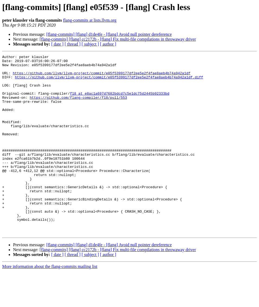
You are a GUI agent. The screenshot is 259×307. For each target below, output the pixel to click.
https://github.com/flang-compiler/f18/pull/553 (78, 106)
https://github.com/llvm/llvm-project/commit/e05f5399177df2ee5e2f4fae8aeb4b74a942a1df (101, 77)
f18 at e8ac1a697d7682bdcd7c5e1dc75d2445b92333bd (120, 101)
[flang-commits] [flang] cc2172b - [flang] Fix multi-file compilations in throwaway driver (118, 39)
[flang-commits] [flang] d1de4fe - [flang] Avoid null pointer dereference (109, 34)
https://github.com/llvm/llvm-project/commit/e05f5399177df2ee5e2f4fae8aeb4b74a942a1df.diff (109, 81)
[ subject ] (90, 44)
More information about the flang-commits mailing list (49, 302)
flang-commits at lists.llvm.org (89, 20)
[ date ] (57, 44)
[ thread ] (73, 44)
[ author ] (108, 44)
